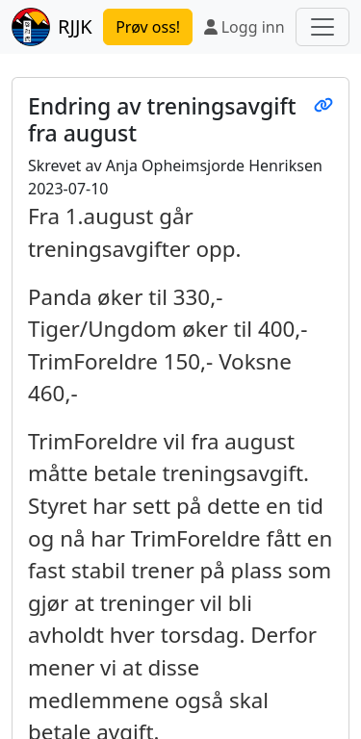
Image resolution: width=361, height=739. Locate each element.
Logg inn (244, 27)
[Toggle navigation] (322, 27)
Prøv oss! (148, 27)
